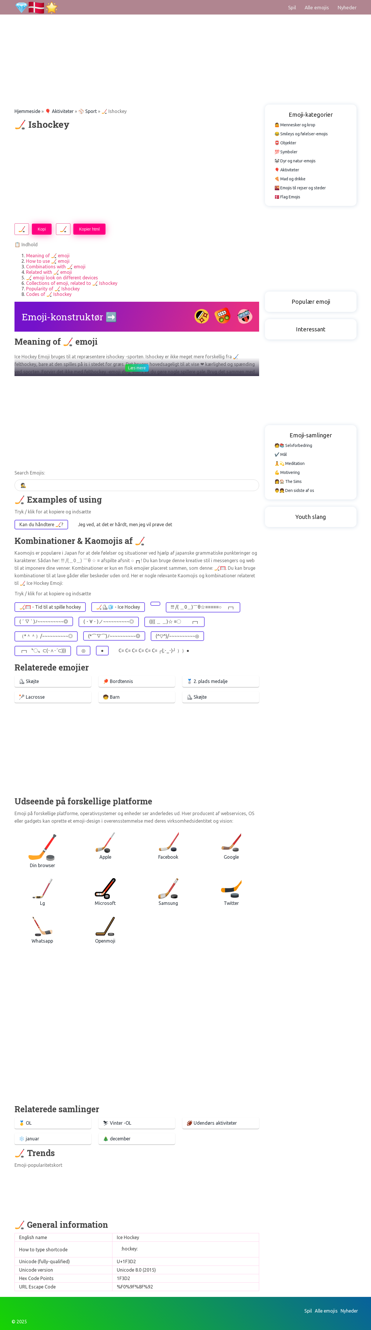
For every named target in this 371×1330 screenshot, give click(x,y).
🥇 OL (25, 1123)
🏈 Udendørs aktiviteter (212, 1123)
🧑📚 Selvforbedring (293, 445)
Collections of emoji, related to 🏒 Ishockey (71, 283)
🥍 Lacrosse (32, 697)
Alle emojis (317, 7)
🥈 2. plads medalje (207, 681)
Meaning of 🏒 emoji (48, 255)
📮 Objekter (285, 143)
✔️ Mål (280, 454)
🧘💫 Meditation (289, 463)
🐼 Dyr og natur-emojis (295, 161)
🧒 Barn (111, 697)
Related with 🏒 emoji (49, 272)
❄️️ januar (29, 1138)
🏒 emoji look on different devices (62, 277)
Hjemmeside (27, 111)
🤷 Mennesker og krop (294, 125)
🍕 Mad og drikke (289, 179)
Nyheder (347, 7)
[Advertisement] (174, 40)
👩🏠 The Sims (288, 481)
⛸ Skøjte (29, 681)
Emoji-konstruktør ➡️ (69, 316)
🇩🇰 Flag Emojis (287, 197)
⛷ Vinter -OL (117, 1123)
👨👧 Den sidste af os (294, 490)
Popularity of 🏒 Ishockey (53, 288)
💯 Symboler (285, 152)
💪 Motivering (287, 472)
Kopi (42, 229)
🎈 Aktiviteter (59, 111)
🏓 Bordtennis (118, 681)
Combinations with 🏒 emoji (56, 266)
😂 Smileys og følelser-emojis (301, 134)
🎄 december (116, 1138)
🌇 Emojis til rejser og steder (300, 188)
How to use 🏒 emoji (48, 261)
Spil (292, 7)
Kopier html (89, 229)
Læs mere (137, 368)
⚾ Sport (87, 111)
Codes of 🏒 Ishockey (49, 294)
